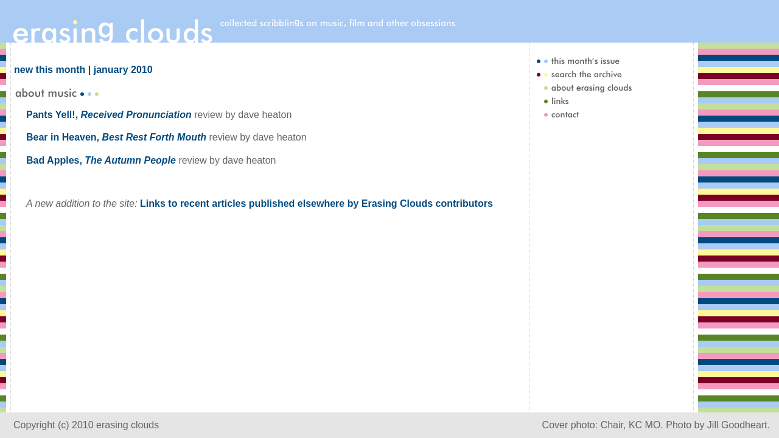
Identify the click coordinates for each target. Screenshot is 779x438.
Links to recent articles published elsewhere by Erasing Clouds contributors (316, 203)
